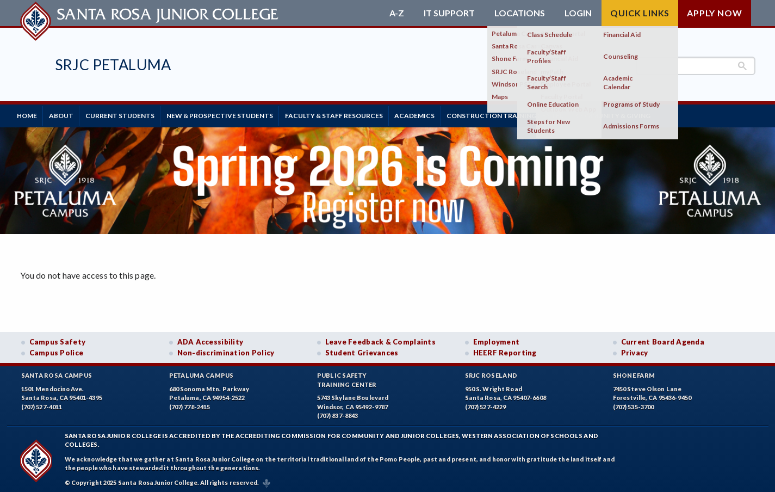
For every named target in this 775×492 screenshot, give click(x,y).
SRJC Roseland (491, 372)
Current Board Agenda (663, 339)
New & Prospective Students (241, 114)
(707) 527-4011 (42, 404)
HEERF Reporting (505, 350)
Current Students (135, 114)
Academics (448, 114)
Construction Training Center (545, 114)
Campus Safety (57, 339)
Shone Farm (634, 372)
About (70, 114)
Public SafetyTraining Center (347, 377)
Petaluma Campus (201, 372)
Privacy (634, 350)
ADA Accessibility (210, 339)
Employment (496, 339)
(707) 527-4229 (485, 404)
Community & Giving (659, 114)
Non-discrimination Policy (226, 350)
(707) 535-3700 (633, 404)
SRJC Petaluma (113, 64)
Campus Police (56, 350)
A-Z (396, 13)
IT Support (449, 13)
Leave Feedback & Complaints (380, 339)
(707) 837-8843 (337, 412)
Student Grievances (362, 350)
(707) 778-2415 (189, 404)
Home (30, 114)
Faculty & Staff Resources (361, 114)
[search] (695, 66)
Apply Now (714, 13)
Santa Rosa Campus (56, 372)
